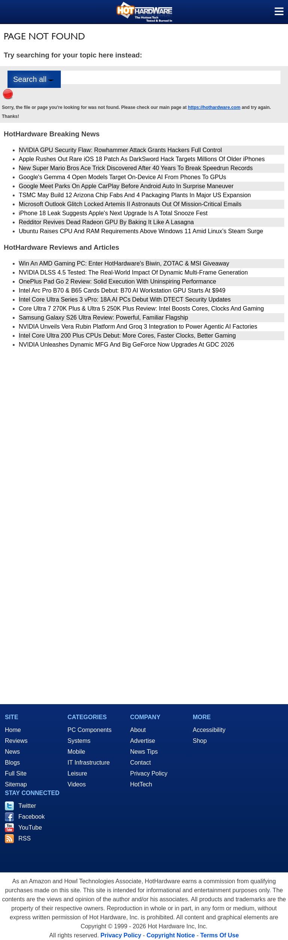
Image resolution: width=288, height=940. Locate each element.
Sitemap (16, 784)
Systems (79, 741)
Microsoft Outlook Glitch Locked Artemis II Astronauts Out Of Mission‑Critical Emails (130, 204)
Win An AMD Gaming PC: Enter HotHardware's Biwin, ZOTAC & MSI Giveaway (124, 263)
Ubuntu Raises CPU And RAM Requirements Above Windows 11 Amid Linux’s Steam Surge (141, 231)
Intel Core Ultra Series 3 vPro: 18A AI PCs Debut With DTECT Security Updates (125, 299)
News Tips (144, 751)
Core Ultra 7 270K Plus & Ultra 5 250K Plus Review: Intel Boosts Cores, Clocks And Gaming (141, 308)
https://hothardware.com (214, 107)
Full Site (16, 773)
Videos (77, 784)
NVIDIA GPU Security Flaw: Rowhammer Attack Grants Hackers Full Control (120, 150)
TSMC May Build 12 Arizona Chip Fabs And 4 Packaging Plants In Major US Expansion (135, 195)
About (138, 730)
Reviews (16, 741)
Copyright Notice (171, 935)
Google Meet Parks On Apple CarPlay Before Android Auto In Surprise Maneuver (126, 186)
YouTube (30, 827)
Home (13, 730)
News (12, 751)
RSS (24, 838)
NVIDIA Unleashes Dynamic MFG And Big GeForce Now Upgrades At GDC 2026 (126, 344)
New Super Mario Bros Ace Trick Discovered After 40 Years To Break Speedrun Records (136, 168)
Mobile (76, 751)
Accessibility (209, 730)
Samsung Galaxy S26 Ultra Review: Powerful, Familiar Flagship (103, 317)
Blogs (12, 762)
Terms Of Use (219, 935)
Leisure (77, 773)
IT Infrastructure (89, 762)
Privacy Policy (149, 773)
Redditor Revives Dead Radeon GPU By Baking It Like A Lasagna (106, 222)
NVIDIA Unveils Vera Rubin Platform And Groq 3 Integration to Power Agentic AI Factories (138, 326)
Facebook (31, 816)
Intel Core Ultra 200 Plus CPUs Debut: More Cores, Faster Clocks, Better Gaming (127, 335)
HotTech (141, 784)
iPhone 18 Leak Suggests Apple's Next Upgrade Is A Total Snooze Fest (113, 213)
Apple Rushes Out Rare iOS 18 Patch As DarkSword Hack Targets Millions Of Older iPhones (142, 159)
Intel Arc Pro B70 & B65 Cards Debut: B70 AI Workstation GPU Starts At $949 (122, 290)
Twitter (27, 806)
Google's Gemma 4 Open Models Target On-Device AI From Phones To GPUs (122, 177)
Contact (140, 762)
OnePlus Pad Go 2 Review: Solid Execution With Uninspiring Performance (117, 281)
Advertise (142, 741)
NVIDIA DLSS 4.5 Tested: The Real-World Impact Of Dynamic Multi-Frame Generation (133, 272)
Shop (200, 741)
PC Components (89, 730)
